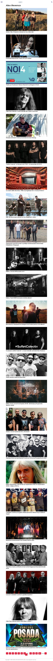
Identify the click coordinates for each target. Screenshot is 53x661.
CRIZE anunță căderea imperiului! (15, 377)
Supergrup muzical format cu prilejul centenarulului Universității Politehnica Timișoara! (24, 244)
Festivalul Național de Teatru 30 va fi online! (18, 58)
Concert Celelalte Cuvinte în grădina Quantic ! (19, 594)
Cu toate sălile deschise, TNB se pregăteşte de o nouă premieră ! (25, 190)
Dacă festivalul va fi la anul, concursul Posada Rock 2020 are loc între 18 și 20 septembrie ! (26, 648)
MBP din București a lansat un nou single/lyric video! (21, 217)
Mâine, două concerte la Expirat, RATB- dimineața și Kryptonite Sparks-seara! (24, 404)
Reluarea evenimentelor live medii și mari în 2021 (20, 540)
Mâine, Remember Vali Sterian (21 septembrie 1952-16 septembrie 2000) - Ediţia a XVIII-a (25, 485)
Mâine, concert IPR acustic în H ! (15, 271)
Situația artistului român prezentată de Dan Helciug (21, 137)
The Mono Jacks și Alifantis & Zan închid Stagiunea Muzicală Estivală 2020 (25, 567)
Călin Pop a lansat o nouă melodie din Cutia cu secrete (22, 111)
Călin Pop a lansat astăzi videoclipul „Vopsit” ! (19, 621)
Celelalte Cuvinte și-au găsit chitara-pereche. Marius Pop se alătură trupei (25, 513)
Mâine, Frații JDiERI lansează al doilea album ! (19, 298)
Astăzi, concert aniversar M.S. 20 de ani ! (17, 431)
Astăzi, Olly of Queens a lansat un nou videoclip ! (20, 32)
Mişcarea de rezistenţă (26, 2)
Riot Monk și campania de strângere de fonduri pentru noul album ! (25, 324)
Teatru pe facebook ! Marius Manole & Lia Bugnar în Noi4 (22, 85)
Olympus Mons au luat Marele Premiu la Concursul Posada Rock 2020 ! (26, 458)
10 (39, 653)
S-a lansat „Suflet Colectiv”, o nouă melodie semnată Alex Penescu (25, 350)
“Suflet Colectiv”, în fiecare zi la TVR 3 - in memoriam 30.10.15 (24, 164)
